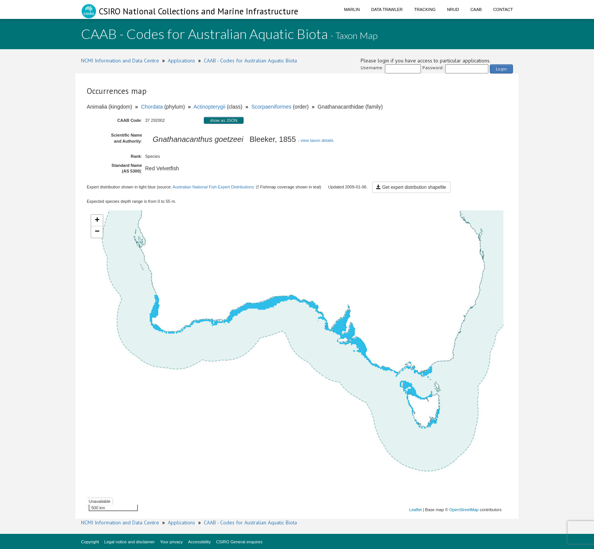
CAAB (476, 9)
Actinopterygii (209, 107)
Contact (503, 9)
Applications (181, 60)
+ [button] (97, 220)
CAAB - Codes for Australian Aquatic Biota (250, 60)
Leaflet (415, 509)
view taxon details (316, 140)
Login (501, 69)
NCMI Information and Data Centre (120, 60)
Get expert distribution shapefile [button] (411, 187)
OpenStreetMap (464, 509)
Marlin (352, 9)
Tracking (425, 9)
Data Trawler (387, 9)
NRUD (453, 9)
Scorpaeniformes (271, 107)
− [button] (97, 232)
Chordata (152, 107)
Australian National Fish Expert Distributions (213, 187)
